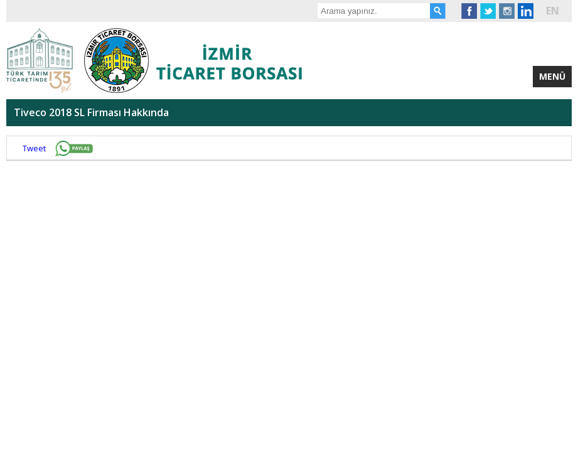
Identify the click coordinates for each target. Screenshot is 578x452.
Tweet (34, 148)
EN (552, 11)
